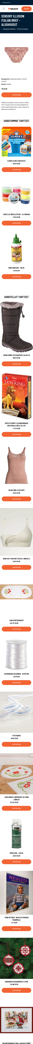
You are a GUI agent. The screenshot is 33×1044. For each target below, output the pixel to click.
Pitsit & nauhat (23, 29)
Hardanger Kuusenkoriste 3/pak (16, 982)
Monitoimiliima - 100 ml (16, 268)
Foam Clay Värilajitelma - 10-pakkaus (16, 214)
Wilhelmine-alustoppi (17, 490)
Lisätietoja (16, 95)
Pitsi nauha (16, 735)
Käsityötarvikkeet (9, 29)
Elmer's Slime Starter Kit (16, 161)
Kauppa (26, 9)
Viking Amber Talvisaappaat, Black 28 (16, 355)
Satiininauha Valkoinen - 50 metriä (16, 674)
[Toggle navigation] (3, 8)
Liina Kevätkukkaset (16, 620)
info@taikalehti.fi (6, 2)
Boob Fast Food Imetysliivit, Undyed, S (16, 559)
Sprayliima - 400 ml (16, 853)
